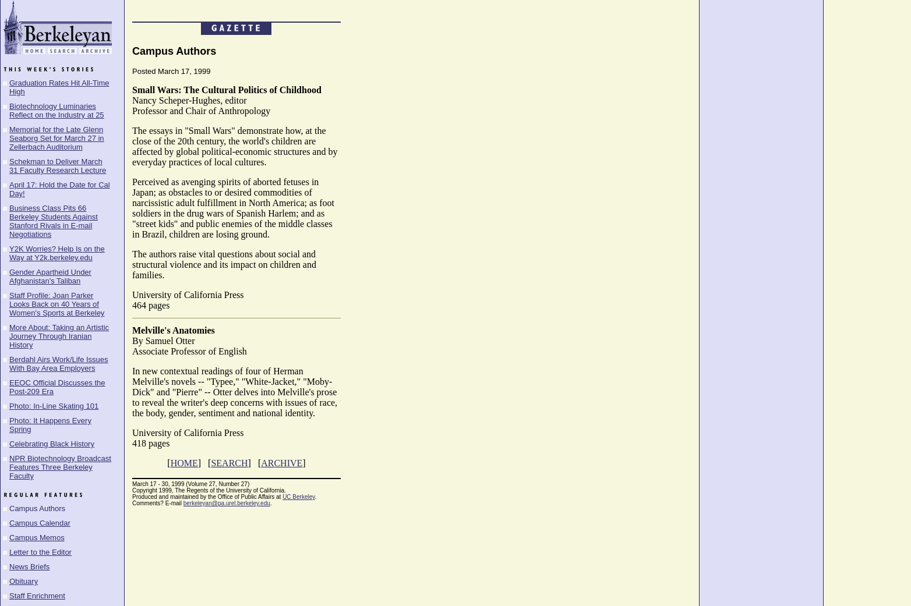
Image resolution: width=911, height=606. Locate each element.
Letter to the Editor (40, 552)
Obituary (23, 581)
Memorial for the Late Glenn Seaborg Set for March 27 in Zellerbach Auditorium (56, 138)
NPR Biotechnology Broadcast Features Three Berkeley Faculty (60, 467)
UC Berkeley (299, 497)
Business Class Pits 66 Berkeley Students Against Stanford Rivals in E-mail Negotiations (53, 221)
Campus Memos (37, 537)
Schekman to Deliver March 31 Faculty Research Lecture (57, 166)
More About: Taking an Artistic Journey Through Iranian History (59, 336)
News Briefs (29, 566)
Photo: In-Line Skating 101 (53, 406)
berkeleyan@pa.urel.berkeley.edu (226, 503)
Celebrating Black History (51, 444)
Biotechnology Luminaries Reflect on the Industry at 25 (56, 110)
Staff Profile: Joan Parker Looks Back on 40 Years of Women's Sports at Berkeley (56, 304)
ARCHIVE (281, 463)
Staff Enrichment (37, 595)
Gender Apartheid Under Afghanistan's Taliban (50, 276)
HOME (184, 463)
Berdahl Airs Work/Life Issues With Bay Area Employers (58, 364)
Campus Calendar (39, 523)
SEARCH (229, 463)
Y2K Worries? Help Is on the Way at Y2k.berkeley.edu (57, 253)
